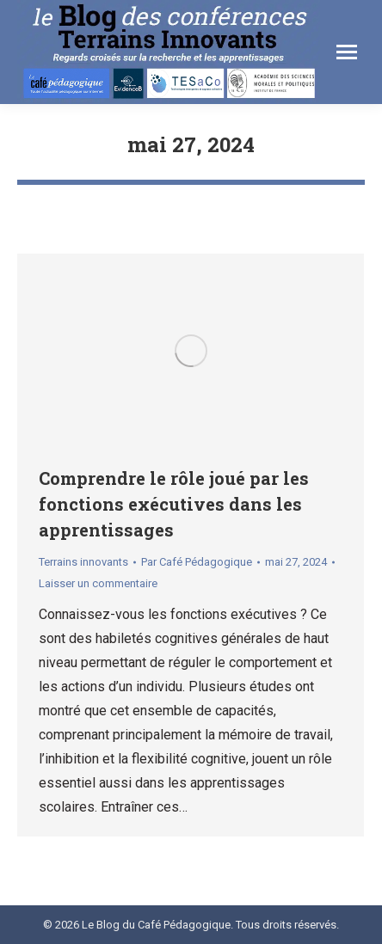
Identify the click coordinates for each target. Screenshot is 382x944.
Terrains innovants (83, 561)
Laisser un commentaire (98, 583)
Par (196, 561)
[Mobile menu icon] (347, 52)
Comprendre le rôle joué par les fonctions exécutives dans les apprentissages (174, 504)
